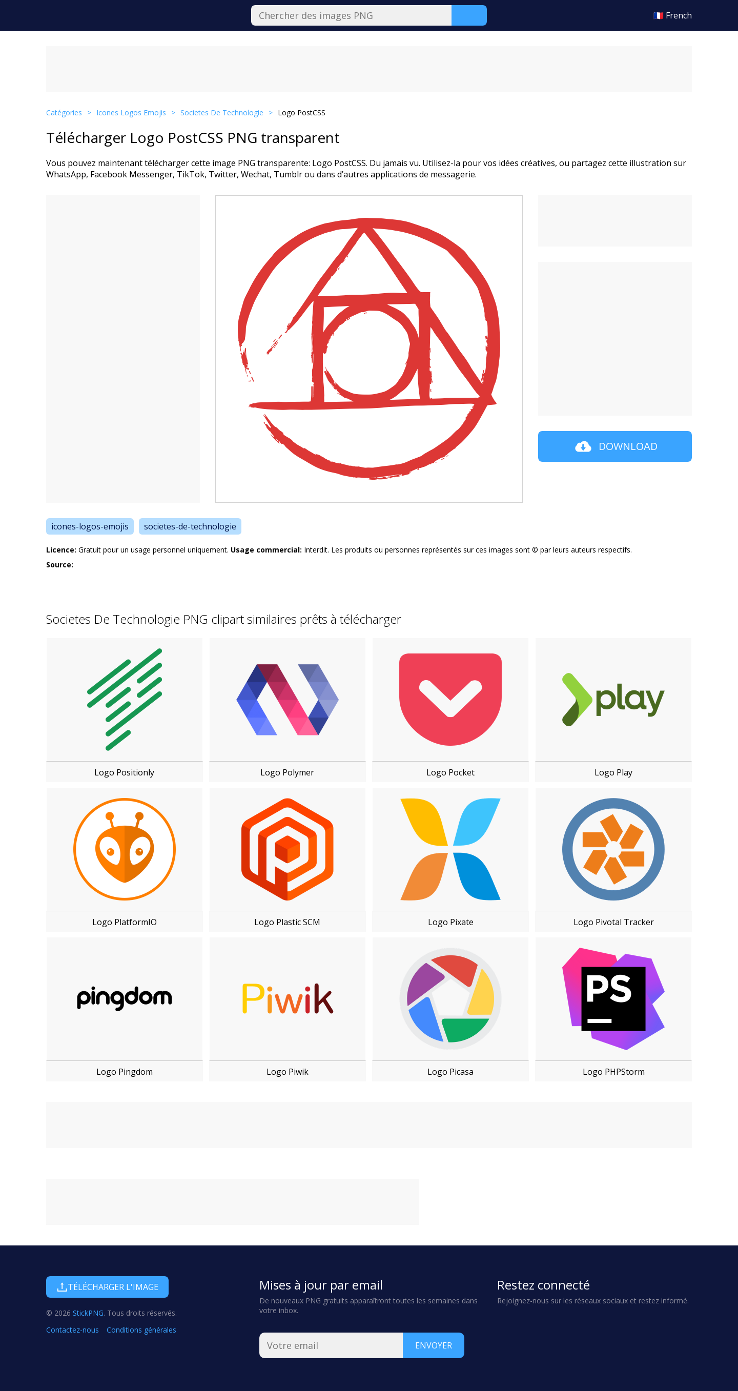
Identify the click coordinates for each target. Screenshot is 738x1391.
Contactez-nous (72, 1330)
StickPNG (88, 1313)
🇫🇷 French (672, 15)
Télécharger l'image (107, 1287)
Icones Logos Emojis (131, 112)
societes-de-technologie (190, 526)
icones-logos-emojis (90, 526)
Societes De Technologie (221, 112)
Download (615, 446)
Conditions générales (141, 1330)
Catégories (64, 112)
